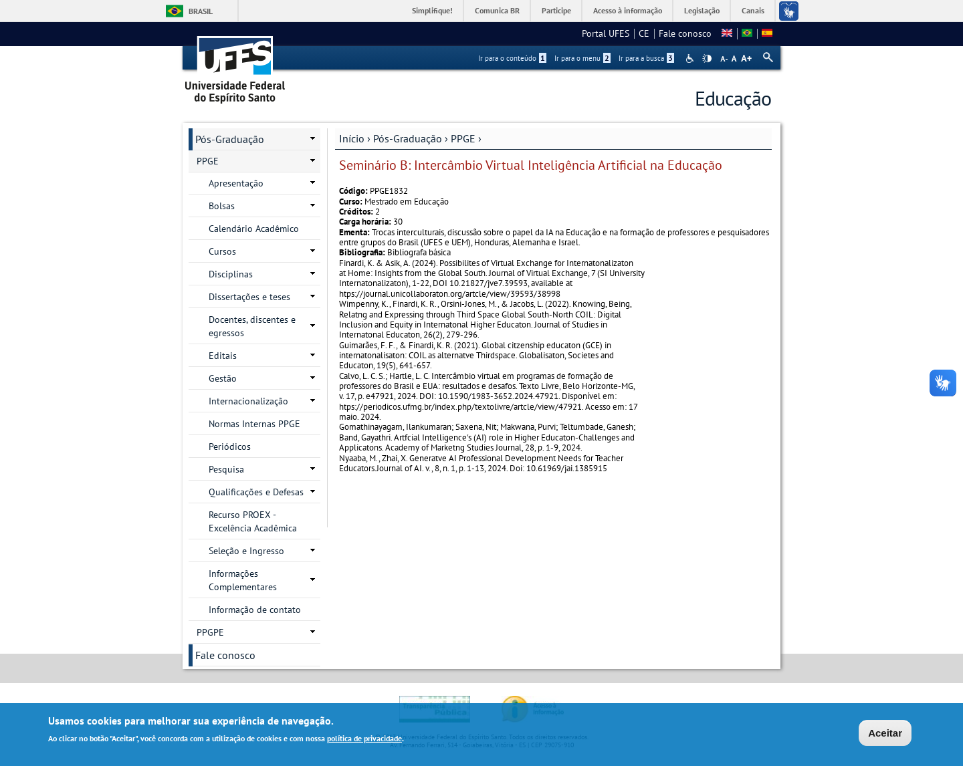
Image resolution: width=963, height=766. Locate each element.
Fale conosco (685, 33)
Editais (223, 356)
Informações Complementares (243, 580)
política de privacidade (364, 740)
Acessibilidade (691, 58)
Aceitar (885, 734)
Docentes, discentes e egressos (252, 326)
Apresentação (236, 183)
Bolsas (222, 206)
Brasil (201, 11)
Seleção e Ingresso (246, 551)
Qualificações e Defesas (256, 492)
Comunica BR (497, 10)
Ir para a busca (646, 58)
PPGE (463, 138)
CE (644, 33)
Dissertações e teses (249, 297)
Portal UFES (605, 33)
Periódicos (230, 446)
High (707, 58)
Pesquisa (226, 469)
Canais (753, 10)
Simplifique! (432, 10)
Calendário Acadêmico (254, 229)
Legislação (702, 10)
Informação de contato (255, 610)
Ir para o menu (582, 58)
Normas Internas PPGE (254, 424)
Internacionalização (248, 401)
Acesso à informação (627, 10)
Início (351, 138)
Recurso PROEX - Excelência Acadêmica (253, 521)
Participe (556, 10)
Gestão (223, 378)
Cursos (222, 251)
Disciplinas (231, 274)
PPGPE (210, 632)
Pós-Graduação (407, 138)
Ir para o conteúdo (512, 58)
